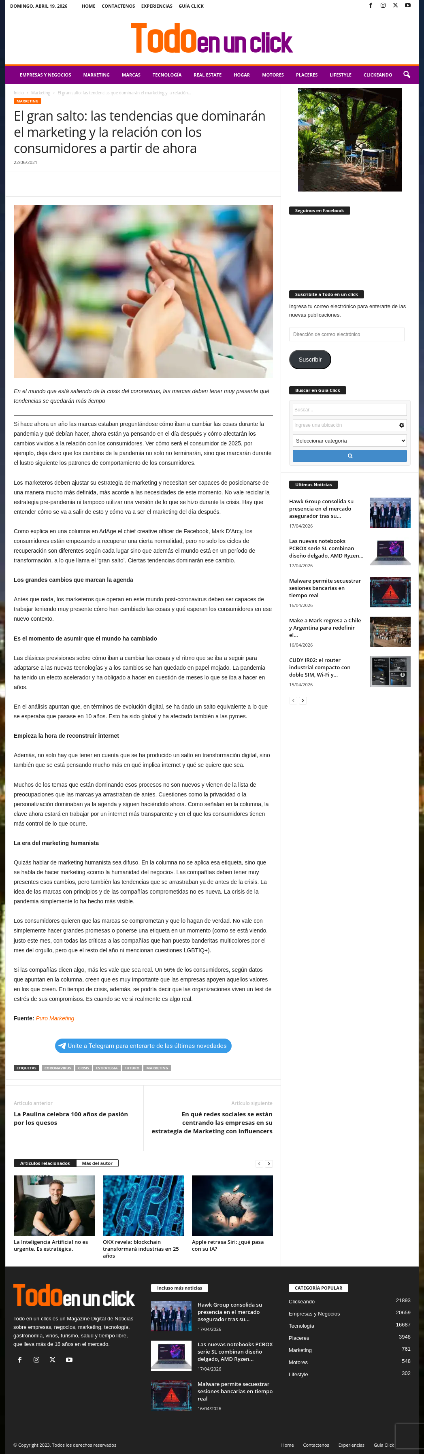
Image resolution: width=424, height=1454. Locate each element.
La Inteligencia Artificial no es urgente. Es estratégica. (51, 1245)
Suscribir (310, 359)
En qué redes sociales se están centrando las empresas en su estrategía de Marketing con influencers (212, 1122)
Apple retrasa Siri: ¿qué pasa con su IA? (228, 1245)
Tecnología (167, 75)
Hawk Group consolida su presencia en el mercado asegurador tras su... (321, 508)
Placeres (306, 75)
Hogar (242, 75)
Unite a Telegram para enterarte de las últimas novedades (142, 1046)
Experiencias (157, 6)
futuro (132, 1068)
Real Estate (208, 75)
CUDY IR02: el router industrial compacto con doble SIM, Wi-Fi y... (319, 667)
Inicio (19, 93)
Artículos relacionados (45, 1163)
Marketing (96, 75)
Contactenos (118, 6)
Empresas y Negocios (45, 75)
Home (89, 6)
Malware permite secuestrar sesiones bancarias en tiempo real (325, 588)
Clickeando (378, 75)
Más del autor (97, 1163)
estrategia (106, 1068)
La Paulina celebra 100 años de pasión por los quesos (71, 1118)
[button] (406, 75)
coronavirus (58, 1068)
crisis (83, 1068)
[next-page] (269, 1163)
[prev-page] (259, 1163)
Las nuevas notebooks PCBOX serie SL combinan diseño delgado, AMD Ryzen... (326, 548)
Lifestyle (341, 75)
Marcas (131, 75)
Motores (273, 75)
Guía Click (191, 6)
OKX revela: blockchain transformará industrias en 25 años (141, 1248)
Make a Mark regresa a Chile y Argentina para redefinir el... (325, 628)
